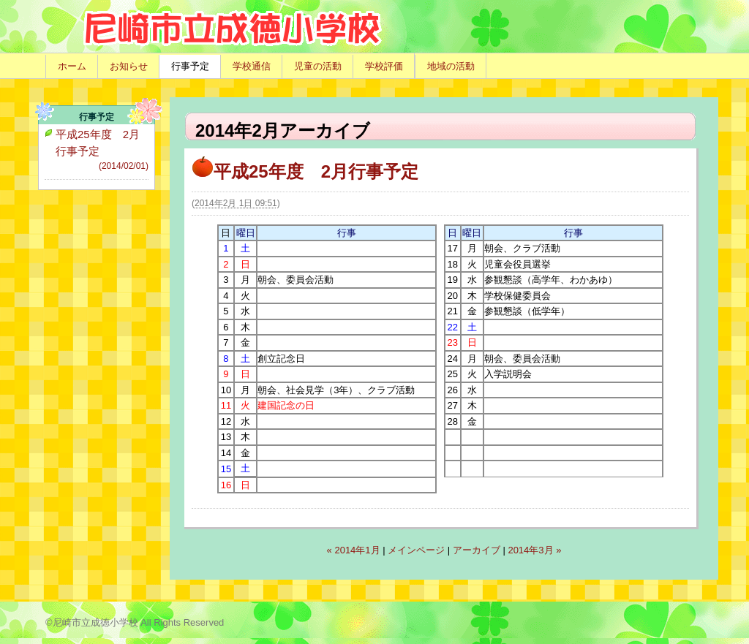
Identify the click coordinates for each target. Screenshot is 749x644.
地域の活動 (451, 66)
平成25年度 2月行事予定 (305, 171)
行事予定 (190, 66)
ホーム (72, 66)
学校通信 (252, 66)
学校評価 (384, 66)
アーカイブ (476, 550)
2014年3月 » (534, 550)
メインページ (416, 550)
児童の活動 (318, 66)
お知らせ (129, 66)
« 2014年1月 (353, 550)
